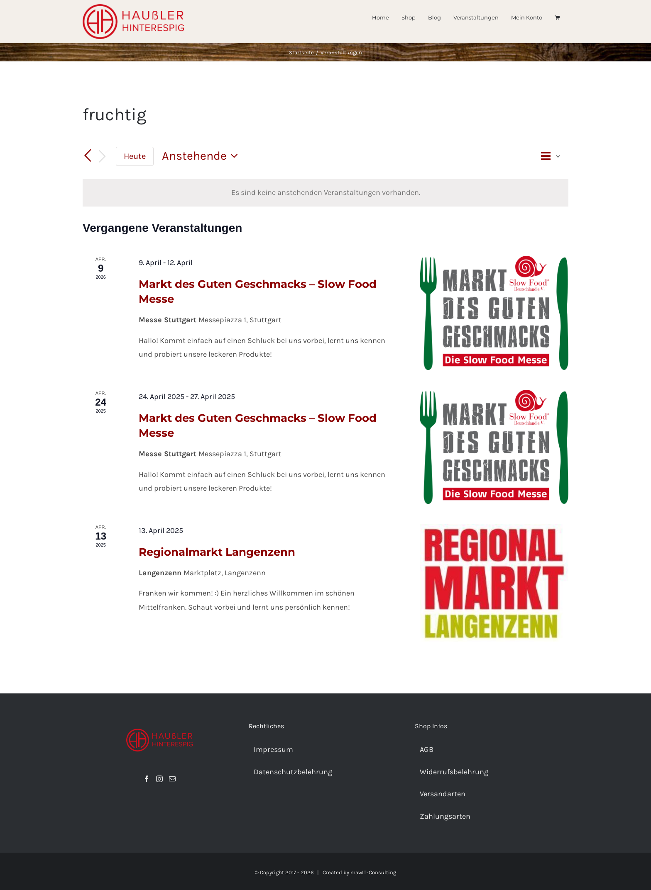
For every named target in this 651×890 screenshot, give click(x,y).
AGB (426, 749)
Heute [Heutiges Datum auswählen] (135, 156)
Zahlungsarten (445, 816)
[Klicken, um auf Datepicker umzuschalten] (202, 156)
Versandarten (442, 793)
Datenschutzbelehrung (293, 771)
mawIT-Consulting (373, 872)
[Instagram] (159, 779)
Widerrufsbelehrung (454, 771)
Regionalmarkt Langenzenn (217, 552)
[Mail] (172, 779)
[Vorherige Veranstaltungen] (88, 156)
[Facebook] (146, 779)
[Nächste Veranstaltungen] (103, 156)
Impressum (273, 749)
